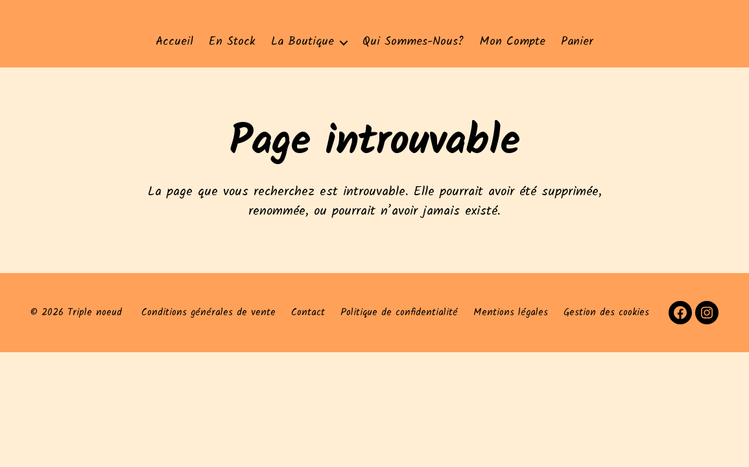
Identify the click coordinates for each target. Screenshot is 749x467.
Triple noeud (94, 312)
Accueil (174, 42)
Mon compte (512, 42)
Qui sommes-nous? (413, 42)
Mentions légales (510, 312)
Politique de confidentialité (399, 312)
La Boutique (302, 42)
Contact (308, 312)
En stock (232, 42)
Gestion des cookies (606, 312)
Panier (577, 42)
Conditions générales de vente (208, 312)
